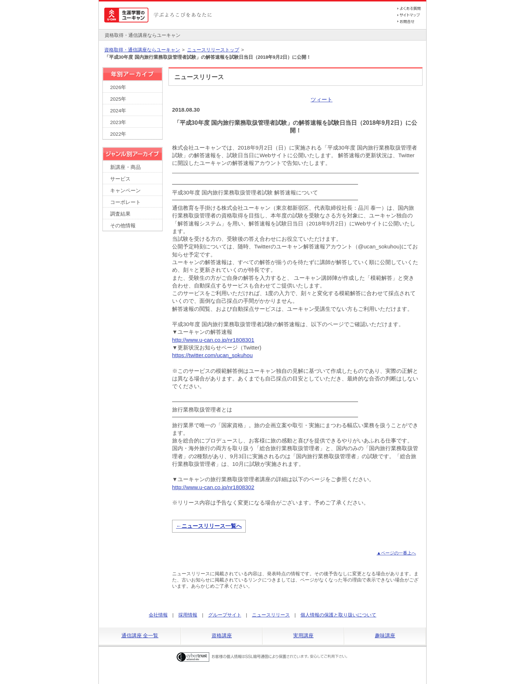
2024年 (118, 110)
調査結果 (120, 214)
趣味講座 (385, 635)
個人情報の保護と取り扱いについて (338, 615)
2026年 (118, 87)
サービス (120, 179)
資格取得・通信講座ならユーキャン (142, 50)
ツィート (321, 99)
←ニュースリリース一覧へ (209, 526)
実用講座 (303, 635)
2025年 (118, 99)
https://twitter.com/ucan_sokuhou (212, 355)
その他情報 (123, 225)
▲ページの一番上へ (396, 553)
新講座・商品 (125, 167)
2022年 (118, 134)
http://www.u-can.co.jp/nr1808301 (213, 340)
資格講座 (221, 635)
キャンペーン (125, 190)
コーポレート (125, 202)
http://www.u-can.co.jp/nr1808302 (213, 487)
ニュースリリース (271, 615)
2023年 (118, 122)
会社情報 (158, 615)
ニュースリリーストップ (213, 50)
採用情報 (187, 615)
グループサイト (224, 615)
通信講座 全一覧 (140, 635)
